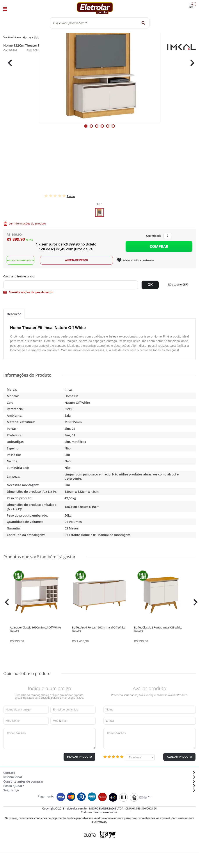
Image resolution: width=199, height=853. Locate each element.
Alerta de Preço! (81, 261)
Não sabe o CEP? (178, 285)
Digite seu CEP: (99, 277)
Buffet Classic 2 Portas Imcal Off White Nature (158, 629)
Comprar (159, 246)
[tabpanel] (99, 63)
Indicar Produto (79, 757)
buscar (143, 23)
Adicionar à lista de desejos (143, 261)
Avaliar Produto (179, 757)
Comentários (49, 739)
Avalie (71, 196)
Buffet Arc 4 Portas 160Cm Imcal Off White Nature (98, 629)
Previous (8, 63)
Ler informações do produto (27, 223)
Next (191, 63)
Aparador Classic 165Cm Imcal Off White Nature (35, 629)
